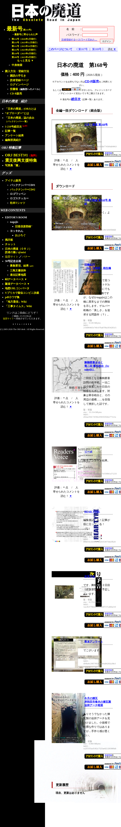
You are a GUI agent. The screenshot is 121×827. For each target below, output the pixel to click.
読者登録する (69, 39)
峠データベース (14, 279)
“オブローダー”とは (17, 113)
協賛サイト (11, 256)
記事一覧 (10, 131)
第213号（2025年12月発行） (25, 42)
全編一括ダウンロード (72, 110)
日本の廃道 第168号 (96, 124)
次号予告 (89, 576)
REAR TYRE (92, 511)
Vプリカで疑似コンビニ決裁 (22, 292)
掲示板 (9, 239)
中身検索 (17, 65)
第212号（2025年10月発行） (25, 46)
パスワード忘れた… (86, 39)
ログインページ (19, 84)
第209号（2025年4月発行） (25, 57)
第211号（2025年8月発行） (24, 50)
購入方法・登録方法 (17, 71)
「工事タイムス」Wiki (18, 306)
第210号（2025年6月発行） (25, 53)
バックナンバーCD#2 (22, 189)
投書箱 (14, 89)
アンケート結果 (14, 135)
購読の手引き (18, 75)
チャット (10, 244)
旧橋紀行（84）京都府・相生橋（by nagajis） (97, 268)
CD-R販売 (16, 93)
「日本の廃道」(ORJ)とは (20, 108)
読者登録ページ (19, 80)
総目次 (76, 99)
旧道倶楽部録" (23, 226)
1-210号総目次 (16, 126)
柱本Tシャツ (17, 202)
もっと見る (23, 60)
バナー (26, 256)
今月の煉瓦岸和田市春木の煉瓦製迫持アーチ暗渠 (97, 702)
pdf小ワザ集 (12, 297)
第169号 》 (98, 49)
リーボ (88, 451)
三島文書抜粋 (18, 270)
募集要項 (15, 265)
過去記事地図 (18, 274)
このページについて (60, 49)
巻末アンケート (93, 641)
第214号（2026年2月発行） (25, 39)
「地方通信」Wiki (16, 301)
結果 (28, 265)
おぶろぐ (20, 235)
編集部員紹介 (13, 140)
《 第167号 (82, 49)
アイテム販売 (13, 180)
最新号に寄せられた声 (26, 34)
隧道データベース (15, 283)
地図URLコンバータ (17, 288)
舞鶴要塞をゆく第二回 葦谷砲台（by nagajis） (96, 366)
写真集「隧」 (13, 165)
